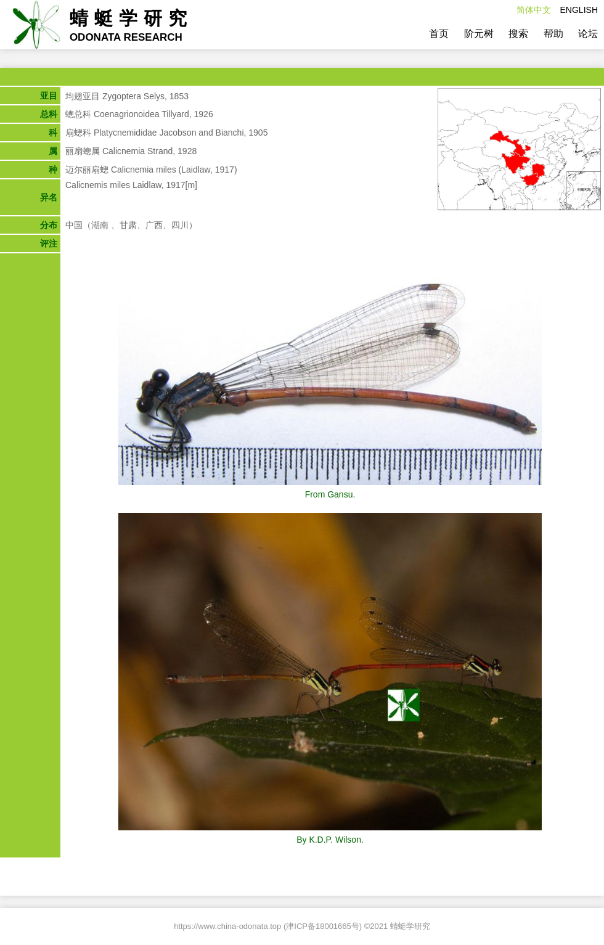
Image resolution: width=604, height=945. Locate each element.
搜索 (518, 33)
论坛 (588, 33)
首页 (439, 33)
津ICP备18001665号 (322, 926)
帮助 (553, 33)
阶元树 (479, 33)
